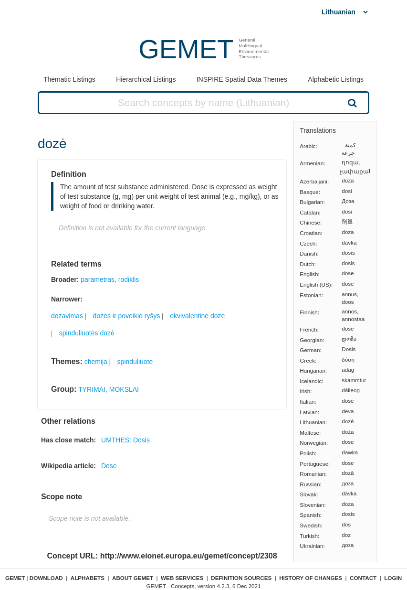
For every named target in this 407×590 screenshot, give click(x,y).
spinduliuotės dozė (87, 333)
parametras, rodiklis (110, 279)
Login (393, 578)
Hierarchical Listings (146, 79)
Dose (109, 466)
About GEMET (132, 578)
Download (46, 578)
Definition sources (241, 578)
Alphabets (87, 578)
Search (351, 103)
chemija (95, 361)
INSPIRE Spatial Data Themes (242, 79)
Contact (363, 578)
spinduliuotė (135, 361)
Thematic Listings (69, 79)
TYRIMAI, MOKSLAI (108, 389)
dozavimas (67, 316)
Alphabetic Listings (336, 79)
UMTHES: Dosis (125, 440)
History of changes (310, 578)
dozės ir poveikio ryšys (126, 316)
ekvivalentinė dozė (197, 316)
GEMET (185, 49)
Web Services (182, 578)
